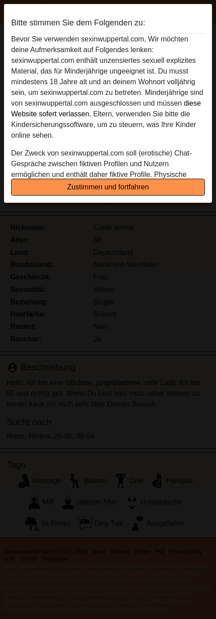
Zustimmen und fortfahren (108, 187)
